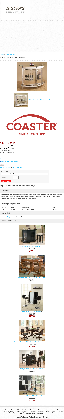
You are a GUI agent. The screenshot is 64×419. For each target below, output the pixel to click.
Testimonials (15, 410)
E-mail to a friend (5, 168)
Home (2, 54)
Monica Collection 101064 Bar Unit (31, 396)
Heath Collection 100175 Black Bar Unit (31, 246)
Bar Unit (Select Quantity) (8, 172)
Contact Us (49, 410)
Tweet (2, 159)
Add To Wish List (17, 168)
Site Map (24, 410)
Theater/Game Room (10, 54)
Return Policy (30, 414)
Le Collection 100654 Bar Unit (31, 311)
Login (3, 217)
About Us (40, 414)
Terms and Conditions (37, 412)
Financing (33, 410)
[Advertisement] (32, 36)
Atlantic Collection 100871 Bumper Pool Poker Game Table (31, 342)
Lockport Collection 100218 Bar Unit (31, 369)
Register (10, 217)
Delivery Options (22, 412)
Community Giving (8, 412)
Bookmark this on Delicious (9, 162)
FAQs (57, 410)
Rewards (41, 410)
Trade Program (50, 412)
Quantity (3, 178)
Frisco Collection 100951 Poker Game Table (31, 278)
